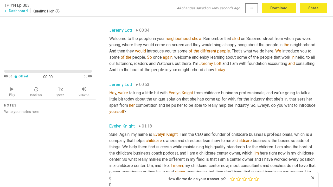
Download (278, 8)
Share (313, 8)
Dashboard (16, 11)
